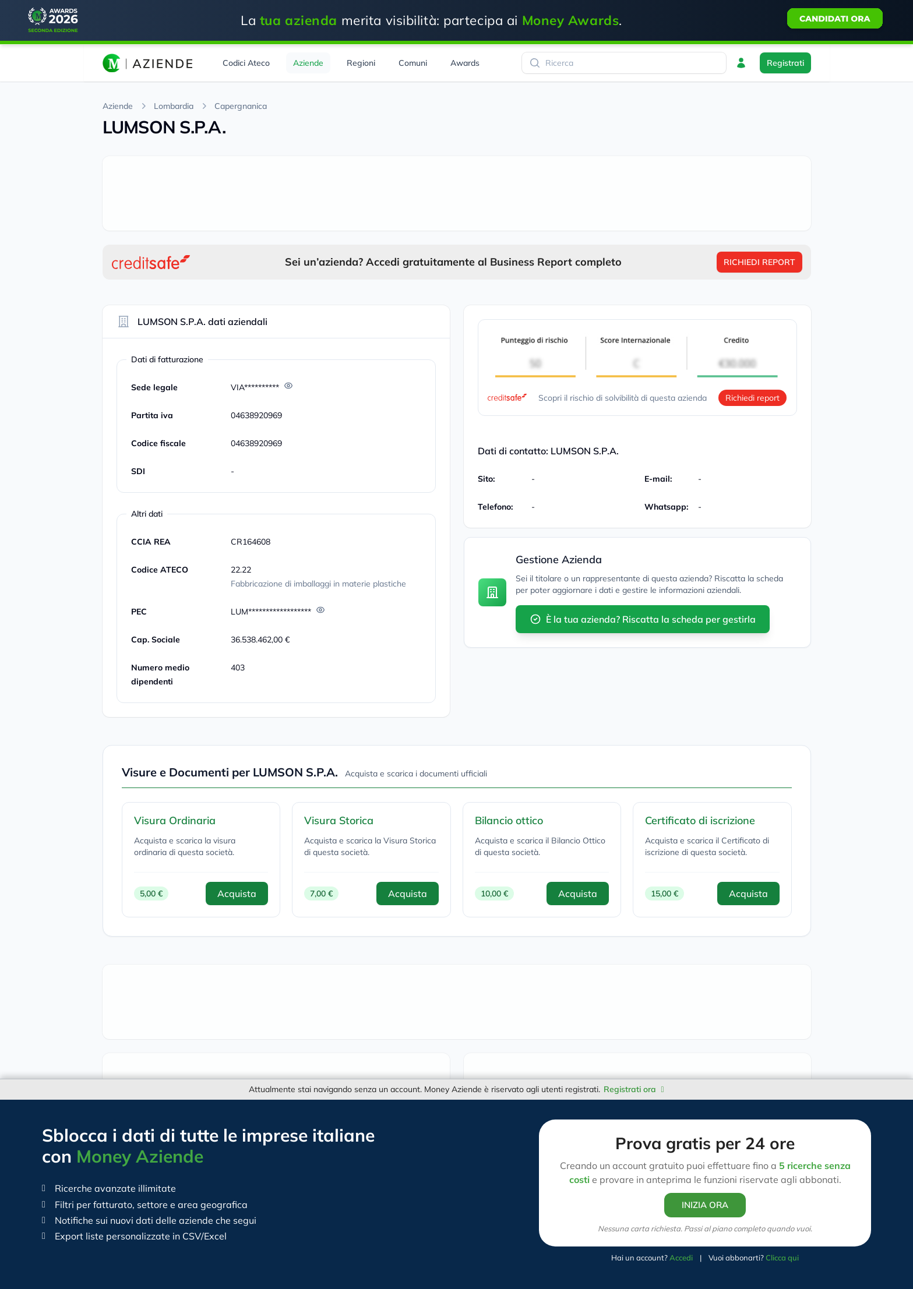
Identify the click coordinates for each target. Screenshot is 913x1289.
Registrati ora (634, 1089)
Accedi (681, 1257)
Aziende (118, 106)
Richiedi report (752, 398)
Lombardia (173, 106)
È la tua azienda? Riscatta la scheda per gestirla (643, 619)
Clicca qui (782, 1257)
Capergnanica (240, 106)
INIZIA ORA (705, 1204)
